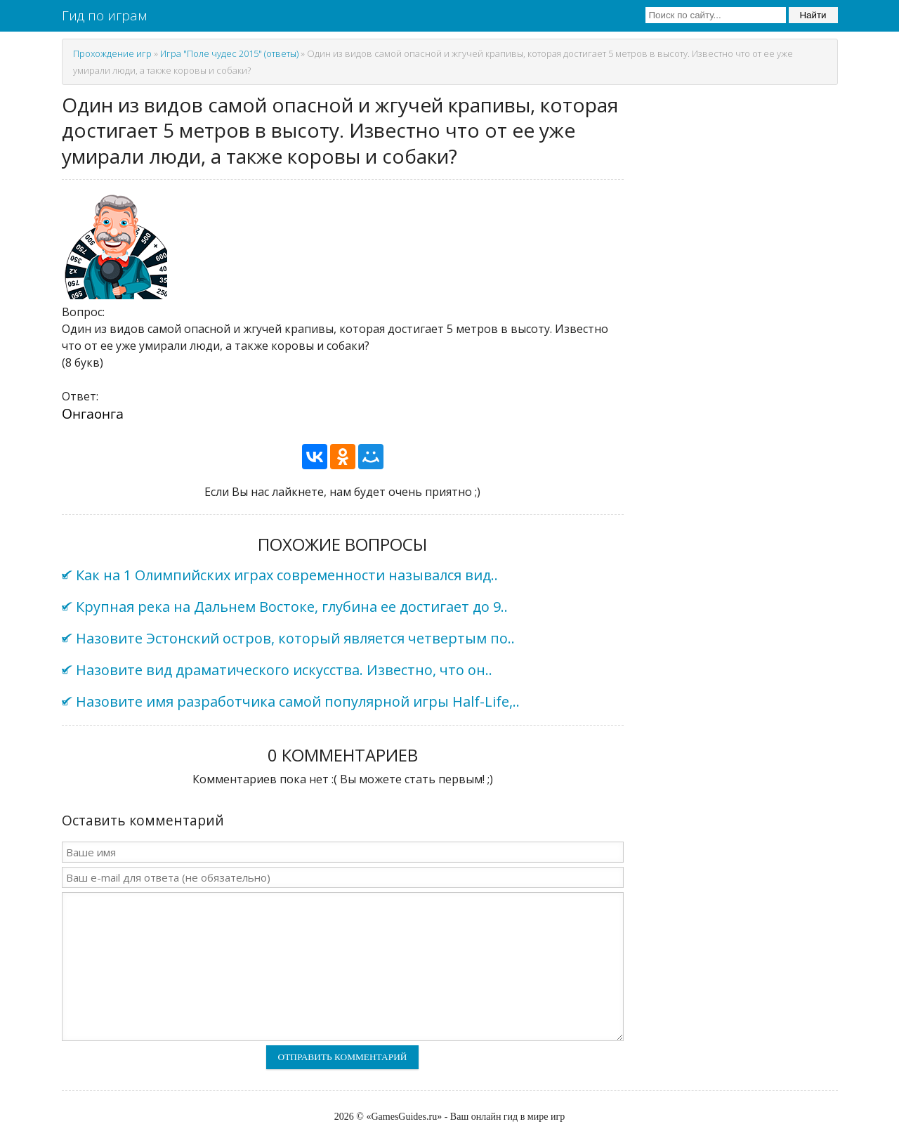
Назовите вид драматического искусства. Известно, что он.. (284, 669)
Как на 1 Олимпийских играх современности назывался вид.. (287, 575)
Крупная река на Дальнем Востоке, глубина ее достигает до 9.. (292, 606)
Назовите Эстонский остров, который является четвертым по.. (295, 638)
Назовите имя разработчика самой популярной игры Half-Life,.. (298, 701)
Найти (812, 15)
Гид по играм (104, 15)
